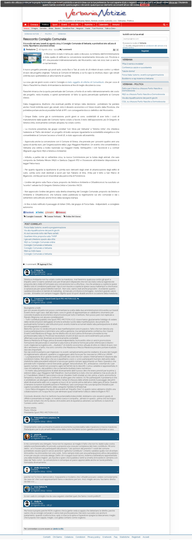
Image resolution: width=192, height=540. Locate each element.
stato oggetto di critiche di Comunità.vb (85, 82)
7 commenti (66, 49)
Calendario (103, 24)
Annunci (116, 24)
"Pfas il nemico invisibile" (133, 64)
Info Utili (74, 24)
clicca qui (173, 2)
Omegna (34, 28)
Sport (54, 24)
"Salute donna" (128, 71)
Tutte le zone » (110, 28)
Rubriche (88, 24)
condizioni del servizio (155, 46)
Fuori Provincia (97, 28)
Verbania (26, 28)
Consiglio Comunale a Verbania (38, 245)
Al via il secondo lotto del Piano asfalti (41, 233)
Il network (107, 537)
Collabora (68, 537)
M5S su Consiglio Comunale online (39, 242)
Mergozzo (79, 28)
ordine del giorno (73, 216)
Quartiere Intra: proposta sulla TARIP (40, 236)
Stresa (50, 28)
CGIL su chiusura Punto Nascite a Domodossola (143, 101)
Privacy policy (94, 537)
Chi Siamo (57, 537)
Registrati (136, 537)
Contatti (46, 537)
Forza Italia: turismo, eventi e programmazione (45, 227)
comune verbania (53, 216)
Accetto (144, 5)
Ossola (87, 28)
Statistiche (124, 537)
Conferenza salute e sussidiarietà (137, 67)
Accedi (146, 537)
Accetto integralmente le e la (145, 46)
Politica (45, 24)
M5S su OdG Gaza (32, 251)
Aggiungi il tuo (45, 264)
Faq (115, 537)
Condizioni (80, 537)
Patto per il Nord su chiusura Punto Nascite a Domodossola (142, 89)
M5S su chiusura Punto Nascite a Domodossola (143, 94)
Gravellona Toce (68, 28)
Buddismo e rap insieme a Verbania (137, 78)
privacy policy (128, 48)
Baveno (57, 28)
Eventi (64, 24)
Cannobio (43, 28)
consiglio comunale (33, 216)
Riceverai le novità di (134, 43)
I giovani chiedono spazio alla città (39, 239)
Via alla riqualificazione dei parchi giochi (41, 230)
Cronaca (34, 24)
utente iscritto (58, 529)
